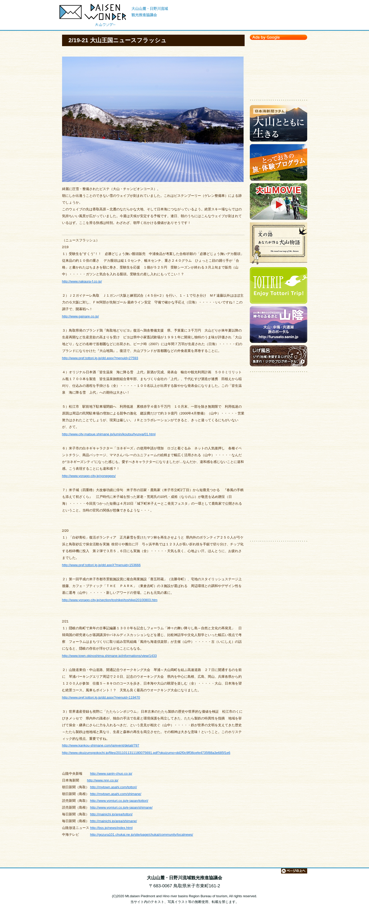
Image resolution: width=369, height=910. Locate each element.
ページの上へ (294, 871)
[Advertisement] (278, 68)
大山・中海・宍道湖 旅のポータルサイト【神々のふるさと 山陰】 (278, 325)
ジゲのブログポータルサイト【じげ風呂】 (278, 357)
